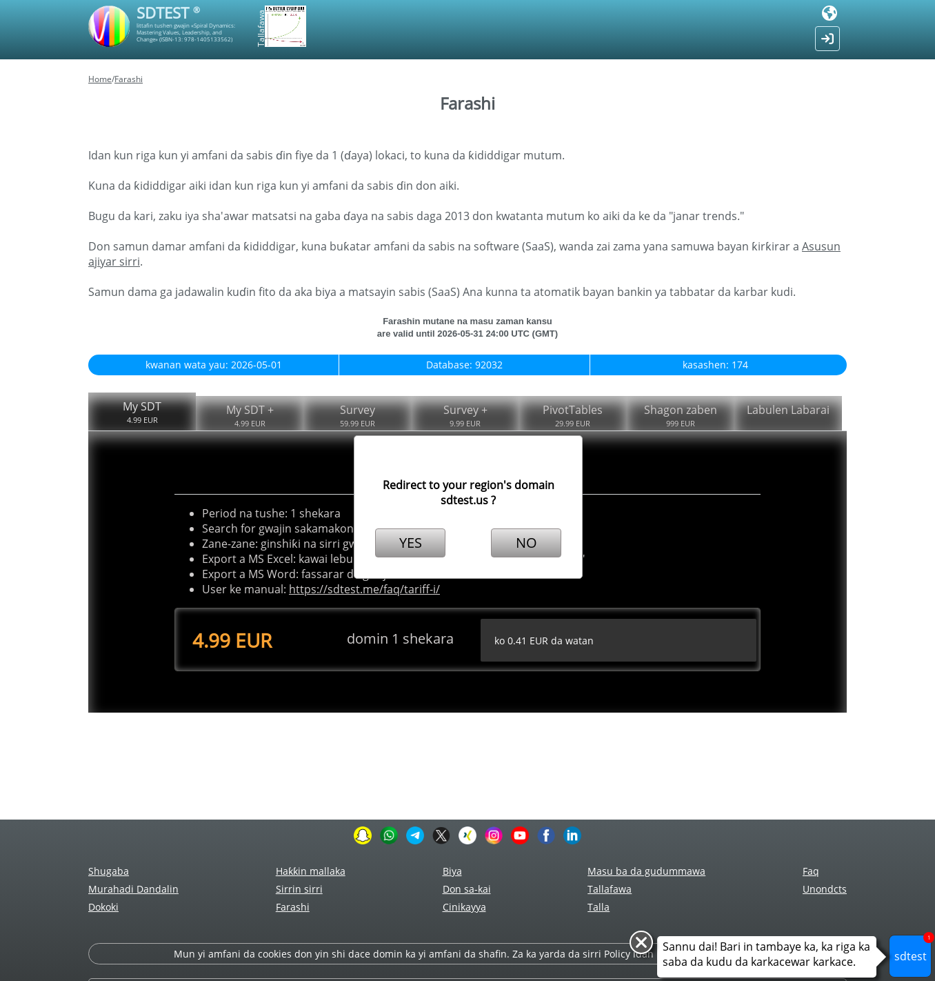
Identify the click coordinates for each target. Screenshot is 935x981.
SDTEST (168, 12)
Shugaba (108, 871)
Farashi (128, 79)
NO (526, 542)
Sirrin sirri (299, 888)
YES (410, 542)
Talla (598, 906)
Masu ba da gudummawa (646, 871)
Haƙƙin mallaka (310, 871)
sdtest (913, 949)
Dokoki (103, 906)
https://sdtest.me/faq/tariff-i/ (364, 589)
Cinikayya (464, 906)
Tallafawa (609, 888)
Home (100, 79)
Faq (811, 871)
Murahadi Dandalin (133, 888)
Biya (452, 871)
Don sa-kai (467, 888)
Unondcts (825, 888)
